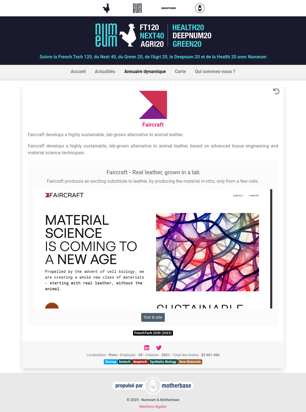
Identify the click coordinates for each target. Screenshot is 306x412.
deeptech (140, 362)
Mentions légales (152, 406)
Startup (110, 362)
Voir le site (153, 317)
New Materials (190, 362)
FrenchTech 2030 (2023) (153, 333)
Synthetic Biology (163, 362)
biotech (124, 362)
